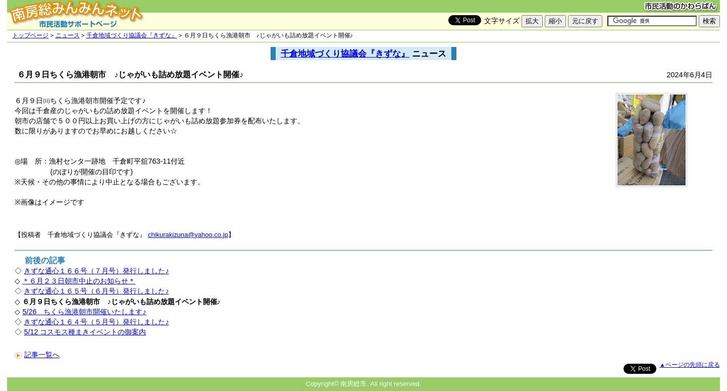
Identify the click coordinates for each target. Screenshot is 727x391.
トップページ (30, 35)
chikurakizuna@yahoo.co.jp (188, 234)
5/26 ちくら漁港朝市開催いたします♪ (84, 312)
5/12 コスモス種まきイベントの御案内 (85, 332)
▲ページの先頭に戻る (689, 365)
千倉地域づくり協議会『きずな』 (131, 35)
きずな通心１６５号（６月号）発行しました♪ (96, 291)
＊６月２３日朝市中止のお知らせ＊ (78, 281)
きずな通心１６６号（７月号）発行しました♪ (96, 271)
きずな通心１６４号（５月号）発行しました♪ (96, 322)
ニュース (68, 35)
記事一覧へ (37, 355)
